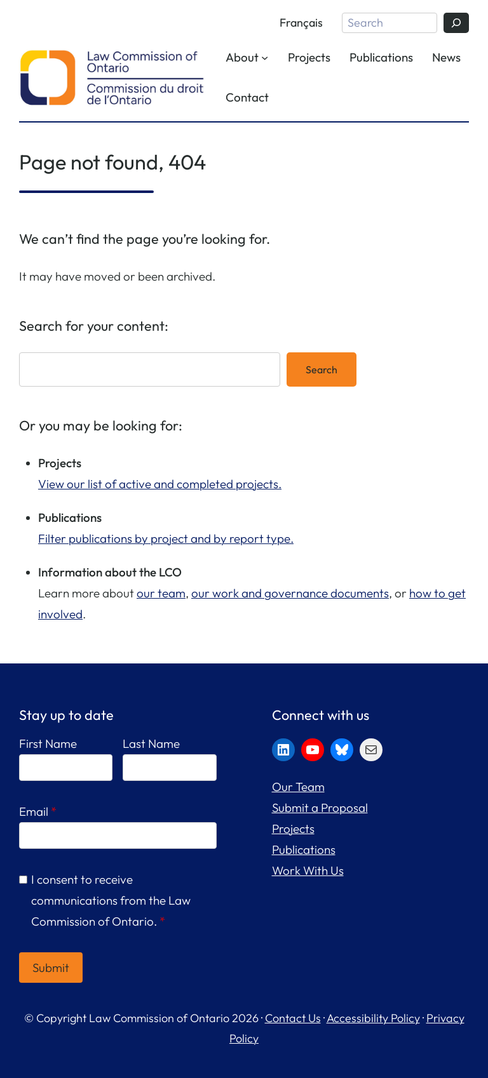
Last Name (151, 743)
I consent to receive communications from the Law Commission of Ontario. (111, 900)
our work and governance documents (290, 593)
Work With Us (308, 870)
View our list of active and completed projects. (159, 483)
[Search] (456, 23)
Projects (293, 828)
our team (161, 593)
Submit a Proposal (320, 807)
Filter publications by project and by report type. (166, 538)
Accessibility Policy (373, 1018)
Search (321, 369)
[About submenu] (264, 56)
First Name (48, 743)
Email (38, 811)
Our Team (298, 786)
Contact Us (293, 1018)
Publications (304, 849)
